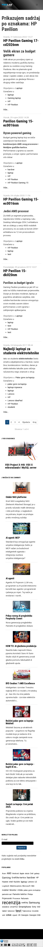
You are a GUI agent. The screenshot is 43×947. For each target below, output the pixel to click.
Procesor (16, 898)
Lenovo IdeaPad (15, 400)
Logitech (5, 886)
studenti (11, 407)
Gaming (6, 877)
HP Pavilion (13, 104)
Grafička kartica (19, 877)
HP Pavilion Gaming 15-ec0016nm (21, 201)
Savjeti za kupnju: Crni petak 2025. (19, 805)
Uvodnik (35, 911)
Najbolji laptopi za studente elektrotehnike (21, 351)
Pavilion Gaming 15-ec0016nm (18, 123)
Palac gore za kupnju (24, 377)
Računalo (25, 898)
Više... (5, 109)
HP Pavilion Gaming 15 (18, 182)
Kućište (17, 882)
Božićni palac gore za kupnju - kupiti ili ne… (20, 765)
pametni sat (7, 894)
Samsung (34, 902)
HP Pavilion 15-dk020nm (14, 273)
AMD (9, 873)
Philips (30, 894)
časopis (24, 915)
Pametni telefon (19, 894)
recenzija (11, 903)
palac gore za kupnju (17, 384)
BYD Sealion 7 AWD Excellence (20, 683)
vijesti (14, 915)
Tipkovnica (26, 911)
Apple (22, 873)
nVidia (20, 890)
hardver (11, 169)
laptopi (11, 95)
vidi (3, 915)
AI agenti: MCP (13, 537)
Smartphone (25, 906)
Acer (4, 873)
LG (36, 882)
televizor (11, 911)
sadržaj (24, 902)
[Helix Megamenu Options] (37, 5)
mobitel (5, 890)
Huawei (5, 882)
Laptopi (18, 88)
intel (11, 882)
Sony (34, 907)
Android (15, 873)
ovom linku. (20, 859)
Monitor (13, 890)
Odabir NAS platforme (16, 497)
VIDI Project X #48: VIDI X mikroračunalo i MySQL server (20, 466)
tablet (4, 911)
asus (27, 873)
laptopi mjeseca (15, 387)
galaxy (36, 873)
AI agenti (10, 578)
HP (9, 101)
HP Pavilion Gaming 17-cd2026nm (21, 42)
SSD (38, 907)
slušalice (5, 907)
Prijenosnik (7, 898)
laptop (10, 173)
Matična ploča (16, 886)
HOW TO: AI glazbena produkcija (21, 646)
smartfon (14, 907)
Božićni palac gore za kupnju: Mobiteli (20, 722)
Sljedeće (26, 422)
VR (19, 915)
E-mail (4, 839)
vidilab (9, 915)
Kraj (34, 422)
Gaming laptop (14, 98)
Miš (32, 886)
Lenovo (11, 394)
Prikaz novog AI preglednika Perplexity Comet (19, 617)
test (9, 254)
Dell (31, 873)
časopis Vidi (34, 915)
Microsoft (26, 886)
